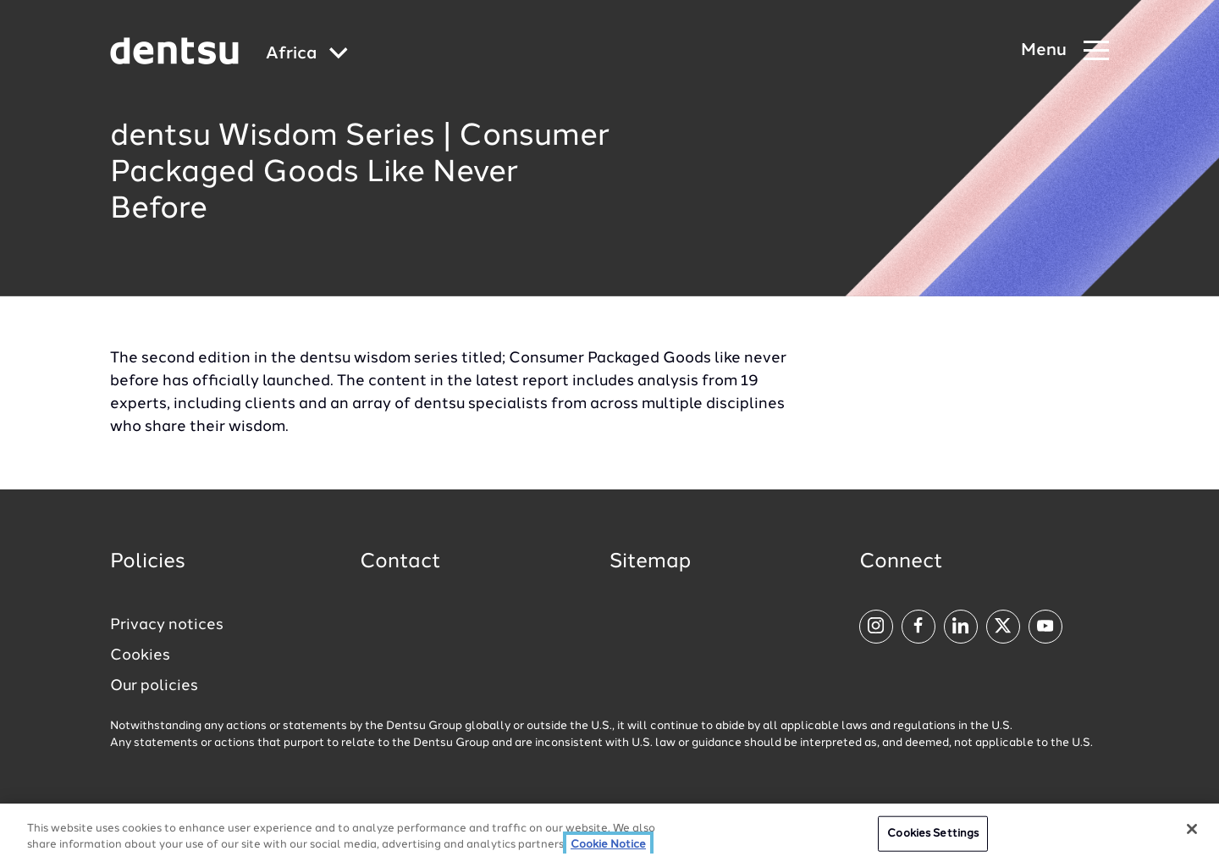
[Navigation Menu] (1065, 51)
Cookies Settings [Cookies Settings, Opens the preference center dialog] (933, 833)
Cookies (140, 655)
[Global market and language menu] (307, 54)
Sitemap (650, 562)
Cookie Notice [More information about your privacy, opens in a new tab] (608, 844)
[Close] (1192, 829)
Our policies (154, 685)
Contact (400, 562)
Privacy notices (166, 625)
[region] (609, 833)
